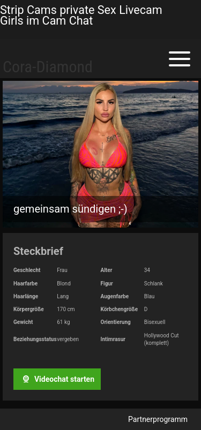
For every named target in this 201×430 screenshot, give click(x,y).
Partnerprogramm (158, 419)
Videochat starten (56, 379)
